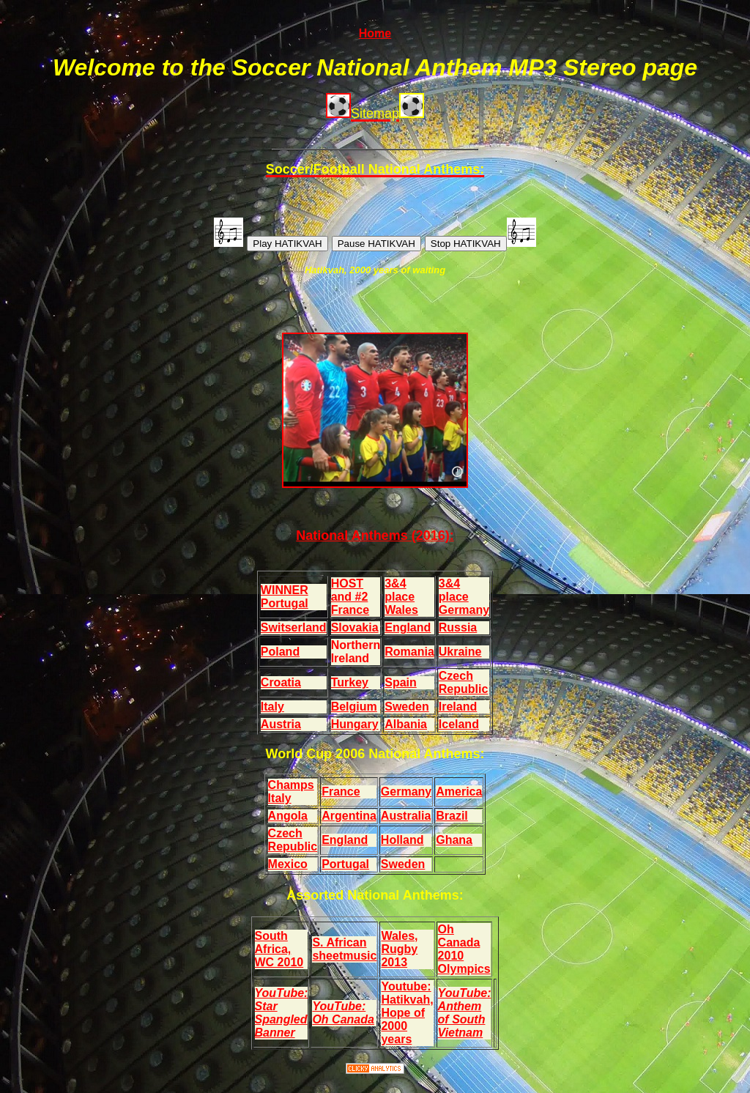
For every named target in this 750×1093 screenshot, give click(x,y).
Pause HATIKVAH (376, 243)
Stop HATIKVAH (466, 243)
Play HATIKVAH (287, 243)
